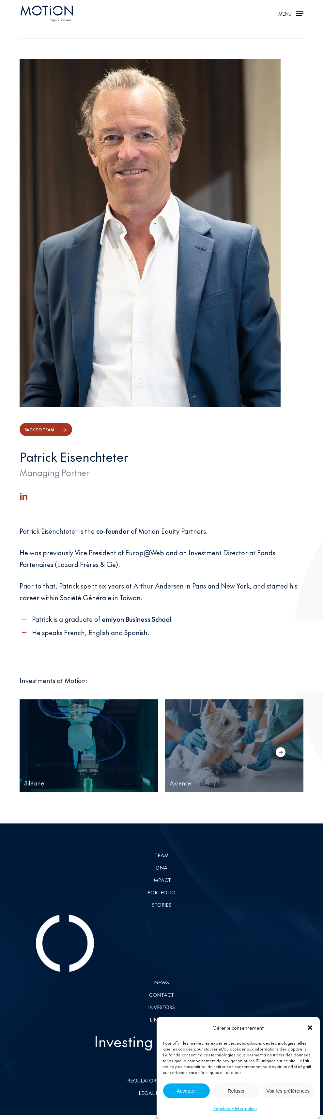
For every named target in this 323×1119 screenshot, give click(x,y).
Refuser (236, 1091)
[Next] (280, 752)
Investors (161, 1007)
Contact (161, 994)
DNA (161, 867)
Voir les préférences (288, 1091)
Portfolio (161, 892)
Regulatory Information (235, 1108)
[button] (310, 1027)
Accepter (186, 1091)
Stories (161, 904)
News (161, 982)
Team (162, 855)
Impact (161, 879)
